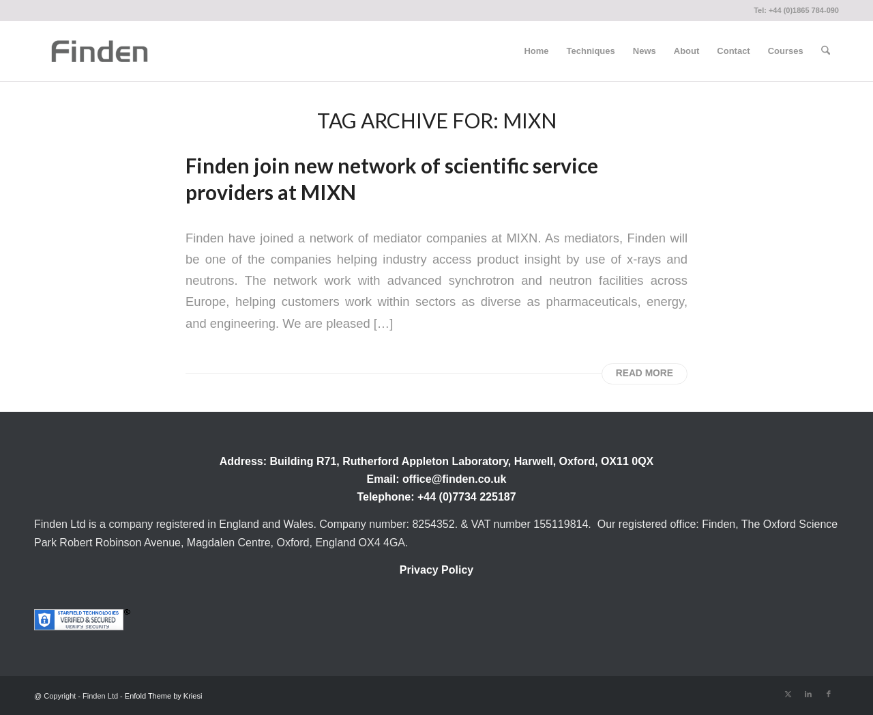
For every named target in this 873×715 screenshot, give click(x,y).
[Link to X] (788, 694)
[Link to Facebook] (828, 694)
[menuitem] (536, 51)
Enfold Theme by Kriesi (164, 696)
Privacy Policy (437, 570)
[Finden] (99, 51)
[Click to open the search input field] (825, 51)
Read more (644, 373)
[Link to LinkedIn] (808, 694)
